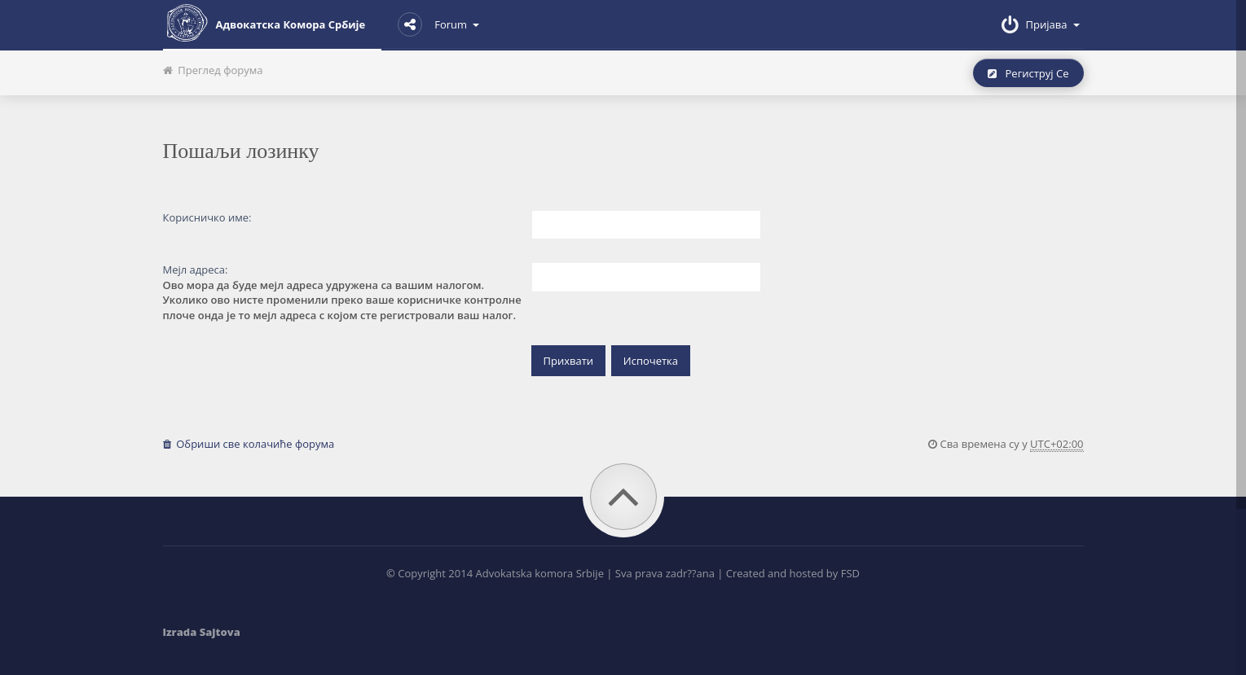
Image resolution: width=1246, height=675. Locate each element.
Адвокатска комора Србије (264, 23)
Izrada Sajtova (201, 632)
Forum (438, 24)
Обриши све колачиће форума (249, 443)
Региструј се (1028, 73)
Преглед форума (213, 70)
